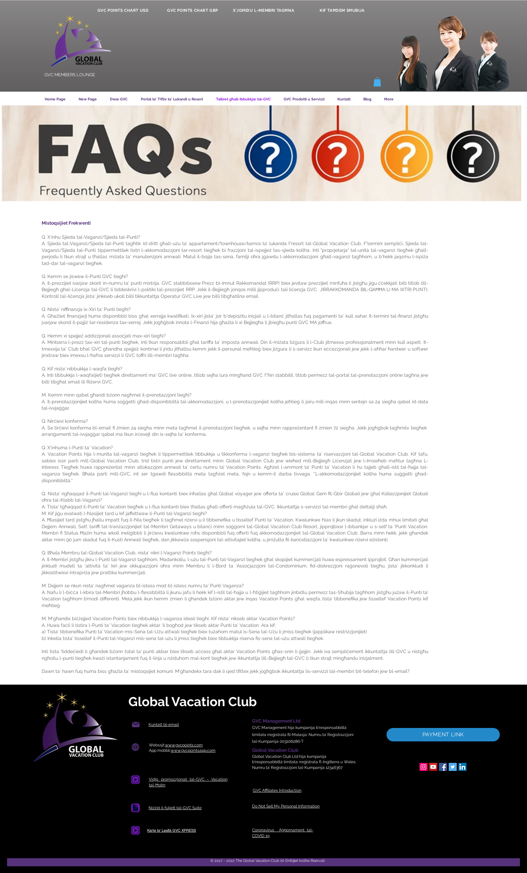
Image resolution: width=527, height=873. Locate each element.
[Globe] (135, 747)
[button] (377, 81)
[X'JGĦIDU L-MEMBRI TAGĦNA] (263, 10)
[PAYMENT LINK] (443, 734)
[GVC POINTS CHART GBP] (192, 10)
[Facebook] (443, 767)
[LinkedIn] (462, 767)
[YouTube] (433, 767)
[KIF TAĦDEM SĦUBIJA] (342, 10)
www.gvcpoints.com (184, 745)
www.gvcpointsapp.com (193, 750)
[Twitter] (453, 767)
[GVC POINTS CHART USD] (123, 10)
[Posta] (136, 725)
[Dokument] (135, 779)
